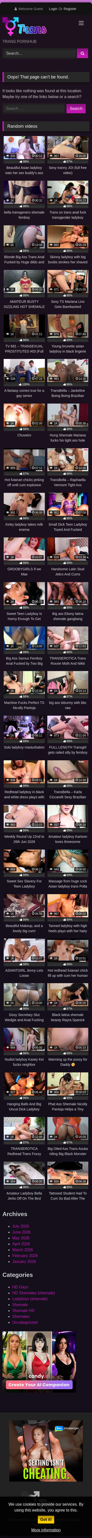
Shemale (20, 1305)
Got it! (46, 1519)
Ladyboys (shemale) (30, 1299)
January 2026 (24, 1261)
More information (46, 1530)
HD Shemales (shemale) (33, 1293)
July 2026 (20, 1226)
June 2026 (21, 1232)
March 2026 (22, 1250)
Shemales (21, 1316)
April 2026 (21, 1244)
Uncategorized (25, 1322)
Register (70, 9)
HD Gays (20, 1287)
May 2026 (20, 1238)
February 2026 (25, 1256)
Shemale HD (23, 1311)
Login (53, 9)
